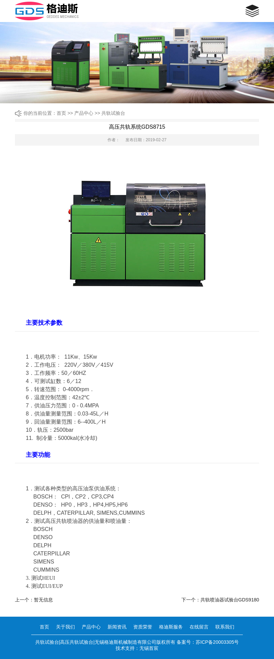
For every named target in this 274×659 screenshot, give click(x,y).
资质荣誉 (142, 627)
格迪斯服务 (171, 627)
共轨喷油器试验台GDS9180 (229, 599)
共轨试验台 (113, 113)
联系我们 (224, 627)
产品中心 (83, 113)
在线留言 (199, 627)
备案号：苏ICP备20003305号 (208, 642)
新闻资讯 (116, 627)
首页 (61, 113)
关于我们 (65, 627)
